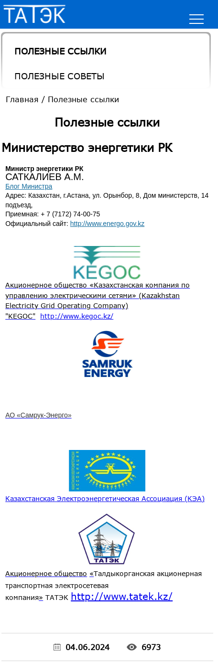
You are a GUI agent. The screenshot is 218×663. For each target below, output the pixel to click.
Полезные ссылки (60, 51)
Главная (22, 99)
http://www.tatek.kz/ (122, 596)
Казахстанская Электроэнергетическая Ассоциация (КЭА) (105, 498)
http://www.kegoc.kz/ (76, 316)
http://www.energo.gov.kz (107, 223)
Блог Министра (28, 186)
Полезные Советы (59, 76)
